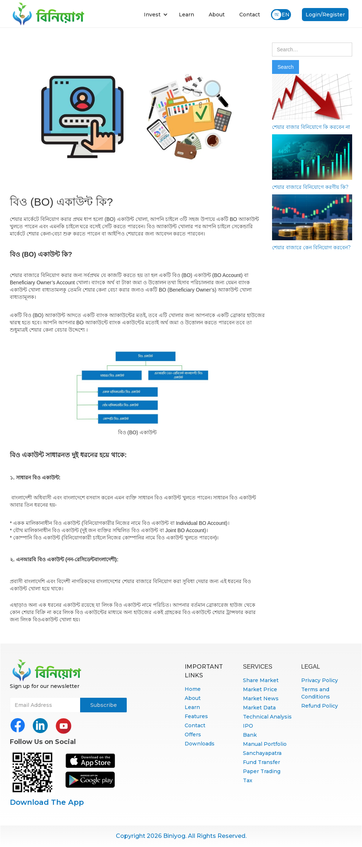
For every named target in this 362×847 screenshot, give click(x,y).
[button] (156, 14)
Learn (186, 14)
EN (286, 14)
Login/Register (325, 14)
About (217, 14)
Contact (249, 14)
